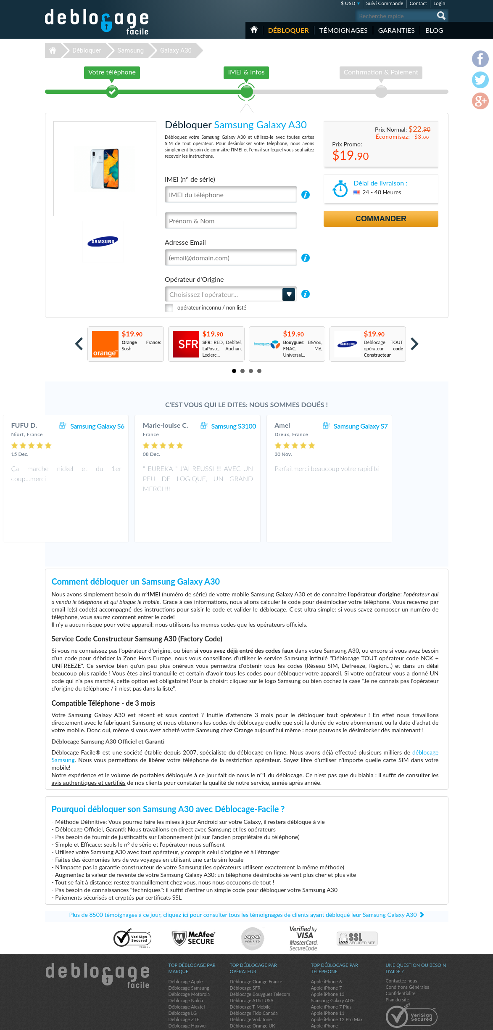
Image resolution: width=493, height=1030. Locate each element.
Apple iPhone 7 (326, 950)
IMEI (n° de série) (190, 179)
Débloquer (288, 30)
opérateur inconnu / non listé (211, 307)
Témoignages (343, 30)
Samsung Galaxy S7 (410, 426)
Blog (434, 30)
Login (439, 3)
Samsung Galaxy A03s (333, 962)
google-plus (442, 1020)
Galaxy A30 (176, 50)
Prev (79, 343)
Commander (381, 218)
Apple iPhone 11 (328, 975)
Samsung (130, 50)
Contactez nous (401, 942)
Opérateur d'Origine (194, 279)
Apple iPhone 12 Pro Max (337, 981)
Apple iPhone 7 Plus (331, 969)
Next (415, 343)
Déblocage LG (183, 975)
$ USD (348, 3)
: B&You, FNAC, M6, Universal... (303, 348)
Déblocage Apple (186, 943)
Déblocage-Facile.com (97, 937)
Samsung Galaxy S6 (146, 426)
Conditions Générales (407, 949)
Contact (418, 3)
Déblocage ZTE (184, 981)
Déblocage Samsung (189, 950)
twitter (425, 1020)
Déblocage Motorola (189, 956)
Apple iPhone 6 (326, 943)
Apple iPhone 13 (328, 956)
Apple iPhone (324, 987)
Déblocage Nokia (186, 962)
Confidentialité (401, 955)
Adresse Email (185, 242)
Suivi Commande (384, 3)
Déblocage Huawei (188, 987)
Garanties (396, 30)
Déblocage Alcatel (187, 969)
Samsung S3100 (282, 426)
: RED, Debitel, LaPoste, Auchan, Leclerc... (222, 348)
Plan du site (397, 961)
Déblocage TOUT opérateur (383, 348)
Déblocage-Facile (97, 21)
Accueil (254, 29)
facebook (408, 1020)
